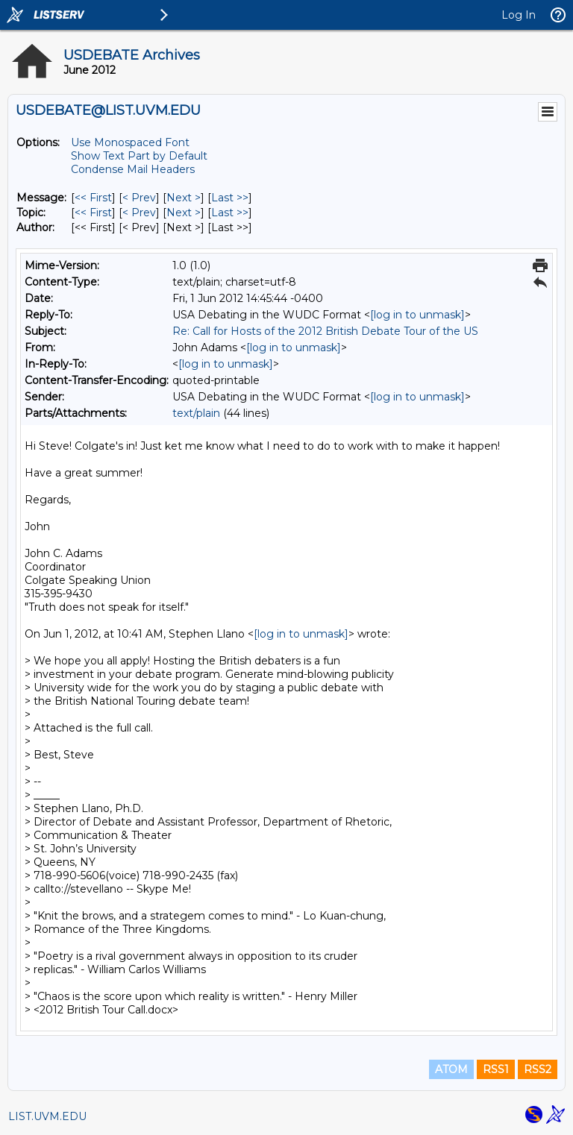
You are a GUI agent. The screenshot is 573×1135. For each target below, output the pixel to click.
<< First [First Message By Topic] (93, 212)
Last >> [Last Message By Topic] (229, 212)
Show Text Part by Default (139, 156)
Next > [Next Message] (183, 197)
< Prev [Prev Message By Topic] (139, 212)
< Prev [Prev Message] (139, 197)
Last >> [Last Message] (229, 197)
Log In (518, 15)
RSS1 (496, 1069)
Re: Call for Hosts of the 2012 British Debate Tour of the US (325, 331)
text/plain (196, 413)
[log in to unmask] (417, 314)
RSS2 (537, 1069)
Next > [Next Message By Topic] (183, 212)
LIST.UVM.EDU (47, 1116)
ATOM (451, 1069)
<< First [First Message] (93, 197)
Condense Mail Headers (133, 169)
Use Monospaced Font (130, 142)
